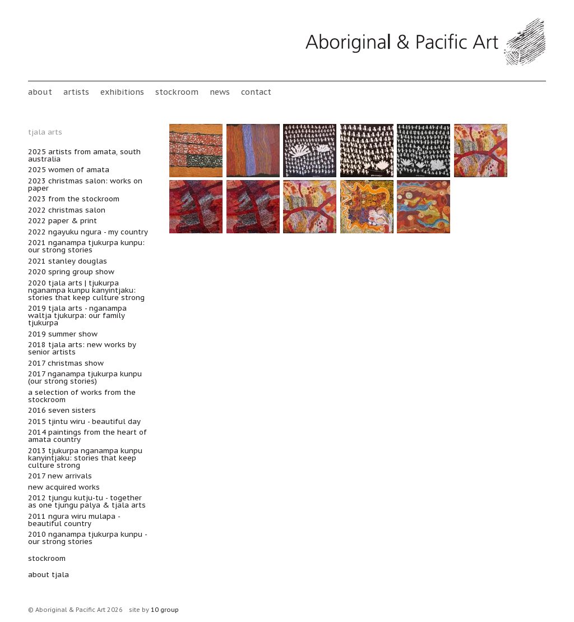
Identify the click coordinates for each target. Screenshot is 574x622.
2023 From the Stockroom (73, 198)
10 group (165, 610)
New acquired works (64, 487)
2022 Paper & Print (62, 220)
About (40, 91)
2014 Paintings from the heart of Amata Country (87, 436)
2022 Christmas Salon (66, 210)
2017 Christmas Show (66, 363)
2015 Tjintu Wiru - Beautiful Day (84, 421)
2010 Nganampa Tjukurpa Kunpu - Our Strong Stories (87, 538)
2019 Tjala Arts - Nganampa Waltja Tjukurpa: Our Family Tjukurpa (77, 315)
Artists (76, 91)
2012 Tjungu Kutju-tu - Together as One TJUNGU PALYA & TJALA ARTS (87, 501)
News (220, 91)
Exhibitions (122, 91)
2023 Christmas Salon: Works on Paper (85, 184)
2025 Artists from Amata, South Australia (84, 155)
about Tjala (48, 574)
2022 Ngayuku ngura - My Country (88, 232)
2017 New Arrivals (60, 476)
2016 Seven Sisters (62, 410)
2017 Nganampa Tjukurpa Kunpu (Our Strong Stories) (85, 377)
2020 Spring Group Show (71, 271)
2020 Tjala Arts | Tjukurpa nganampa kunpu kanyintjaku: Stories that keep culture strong (86, 290)
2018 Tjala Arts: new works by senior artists (82, 348)
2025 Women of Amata (68, 169)
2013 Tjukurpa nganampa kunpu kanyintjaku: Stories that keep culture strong (85, 458)
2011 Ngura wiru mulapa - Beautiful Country (74, 520)
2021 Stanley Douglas (67, 261)
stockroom (176, 91)
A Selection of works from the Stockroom (82, 396)
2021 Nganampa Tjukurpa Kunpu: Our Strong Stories (86, 246)
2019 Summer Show (63, 334)
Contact (256, 91)
